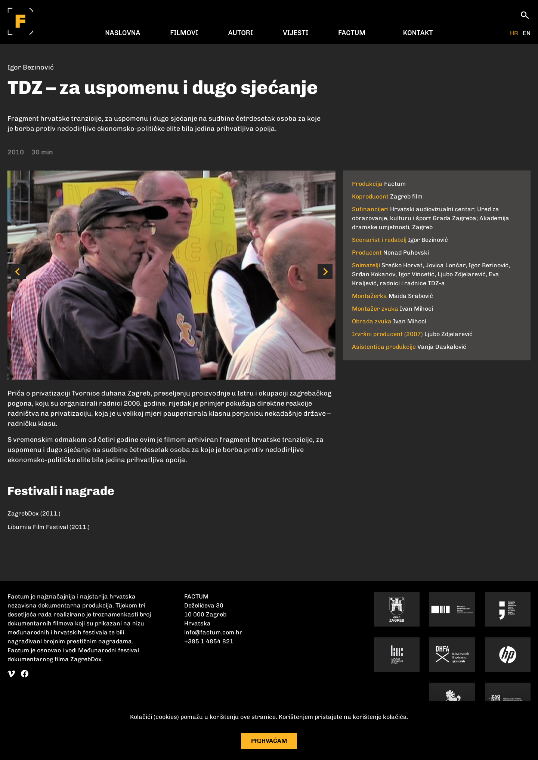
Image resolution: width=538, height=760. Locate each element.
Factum (351, 33)
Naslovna (122, 33)
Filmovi (184, 33)
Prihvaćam (269, 740)
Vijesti (295, 33)
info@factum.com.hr (213, 632)
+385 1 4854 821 (209, 641)
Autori (240, 33)
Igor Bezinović (30, 67)
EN (527, 33)
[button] (18, 272)
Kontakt (418, 33)
